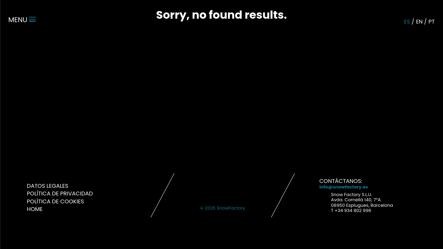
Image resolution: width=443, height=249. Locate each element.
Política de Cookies (55, 201)
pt (431, 22)
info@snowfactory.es (343, 187)
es (407, 22)
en (419, 22)
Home (35, 209)
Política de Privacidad (60, 193)
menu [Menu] (22, 20)
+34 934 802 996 (353, 210)
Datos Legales (48, 186)
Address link (323, 198)
